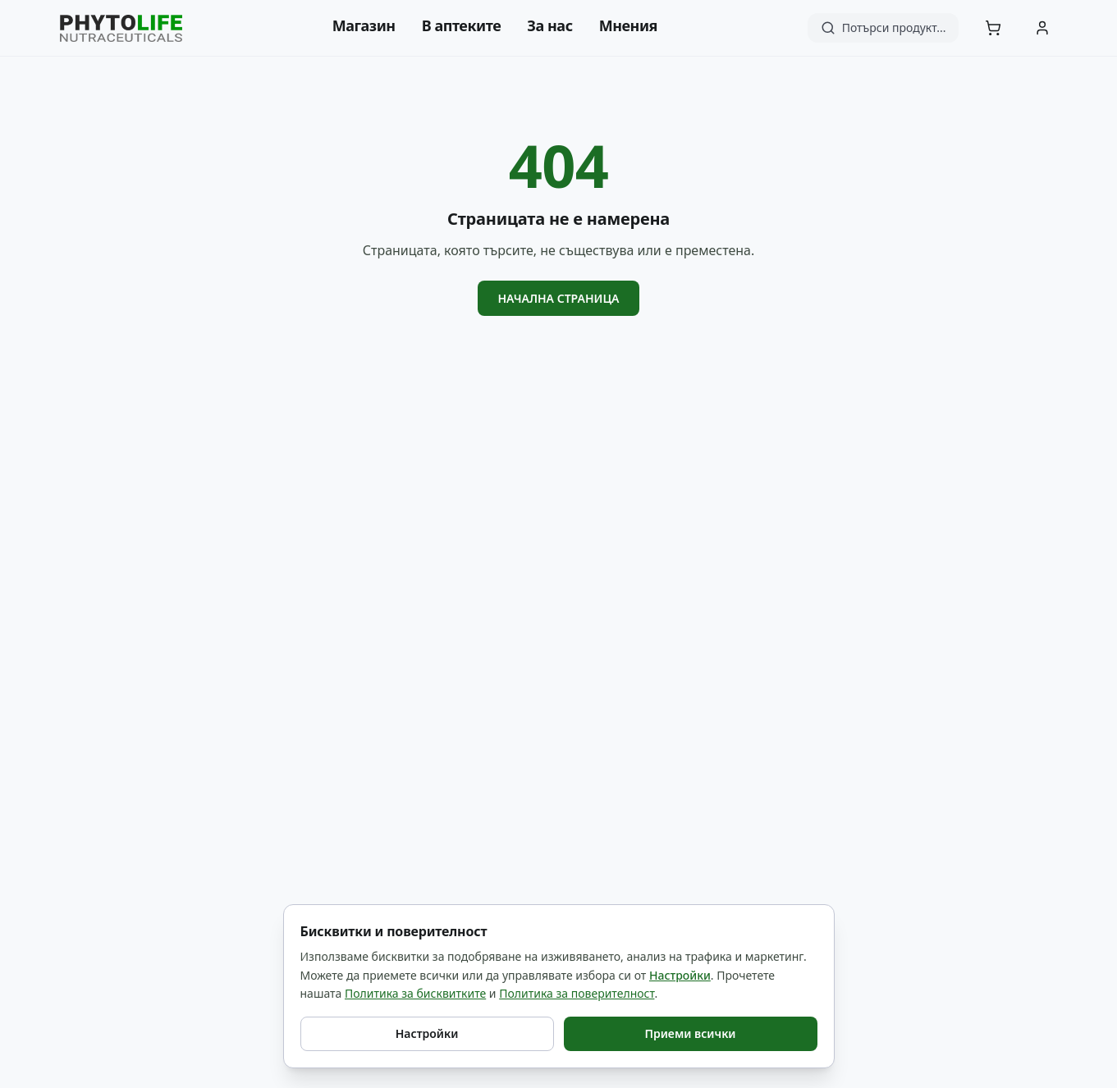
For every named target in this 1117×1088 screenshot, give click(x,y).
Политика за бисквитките (415, 993)
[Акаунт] (1042, 28)
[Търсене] (883, 28)
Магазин (364, 25)
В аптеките (461, 25)
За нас (549, 25)
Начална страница (558, 298)
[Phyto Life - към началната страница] (121, 28)
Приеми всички (689, 1033)
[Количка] (993, 28)
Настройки (680, 975)
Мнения (628, 25)
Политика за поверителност (576, 993)
